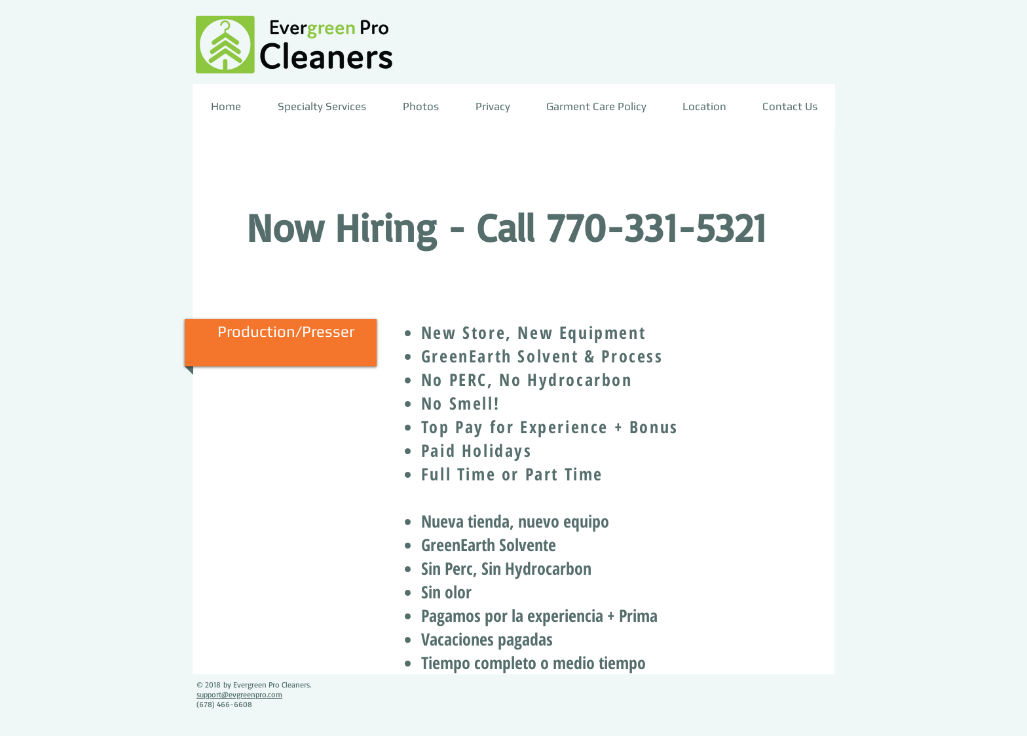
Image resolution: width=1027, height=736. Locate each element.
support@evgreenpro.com (239, 694)
